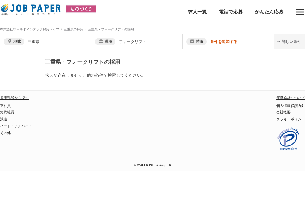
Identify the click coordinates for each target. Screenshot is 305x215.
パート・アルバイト (16, 126)
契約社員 (7, 112)
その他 (5, 133)
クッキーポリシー (290, 119)
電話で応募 (231, 11)
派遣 (3, 119)
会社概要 (283, 112)
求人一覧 (197, 11)
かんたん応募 (269, 11)
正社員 (5, 106)
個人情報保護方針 (290, 106)
